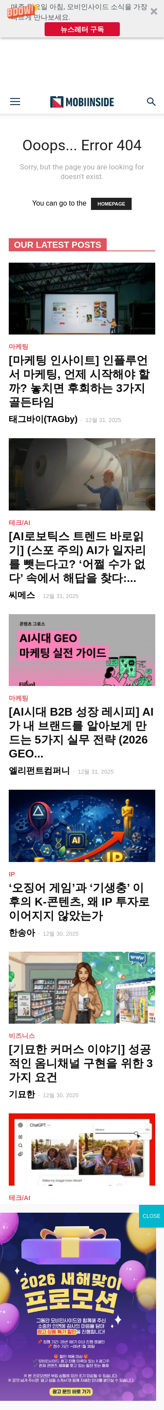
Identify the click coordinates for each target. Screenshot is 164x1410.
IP (12, 874)
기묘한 (22, 1094)
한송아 (22, 932)
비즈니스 (22, 1035)
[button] (82, 18)
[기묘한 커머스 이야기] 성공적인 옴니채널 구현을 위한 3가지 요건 (81, 1063)
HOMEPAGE (111, 203)
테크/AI (19, 522)
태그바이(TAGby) (43, 419)
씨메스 (22, 595)
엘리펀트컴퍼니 (39, 770)
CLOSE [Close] (152, 1221)
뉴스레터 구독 (82, 29)
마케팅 (18, 346)
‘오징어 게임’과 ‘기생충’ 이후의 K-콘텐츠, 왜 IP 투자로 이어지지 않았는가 (79, 901)
